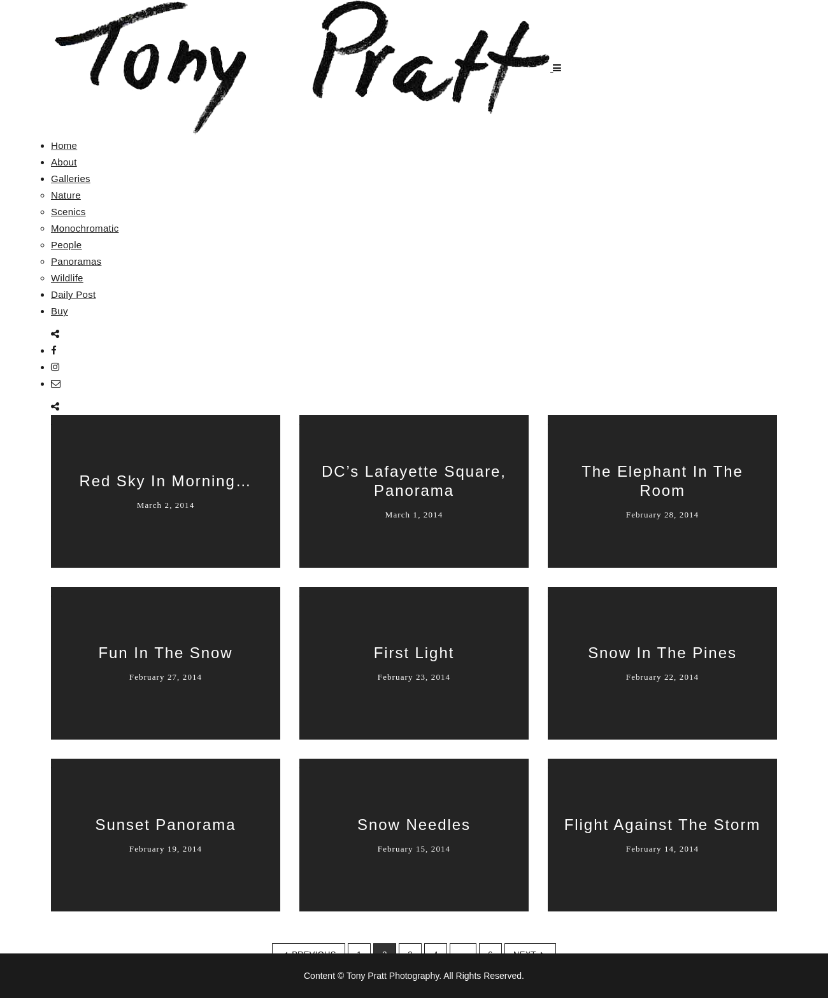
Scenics (68, 211)
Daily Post (73, 294)
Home (64, 145)
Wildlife (67, 277)
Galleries (70, 178)
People (66, 244)
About (64, 162)
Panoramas (76, 261)
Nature (66, 195)
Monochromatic (84, 228)
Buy (59, 311)
